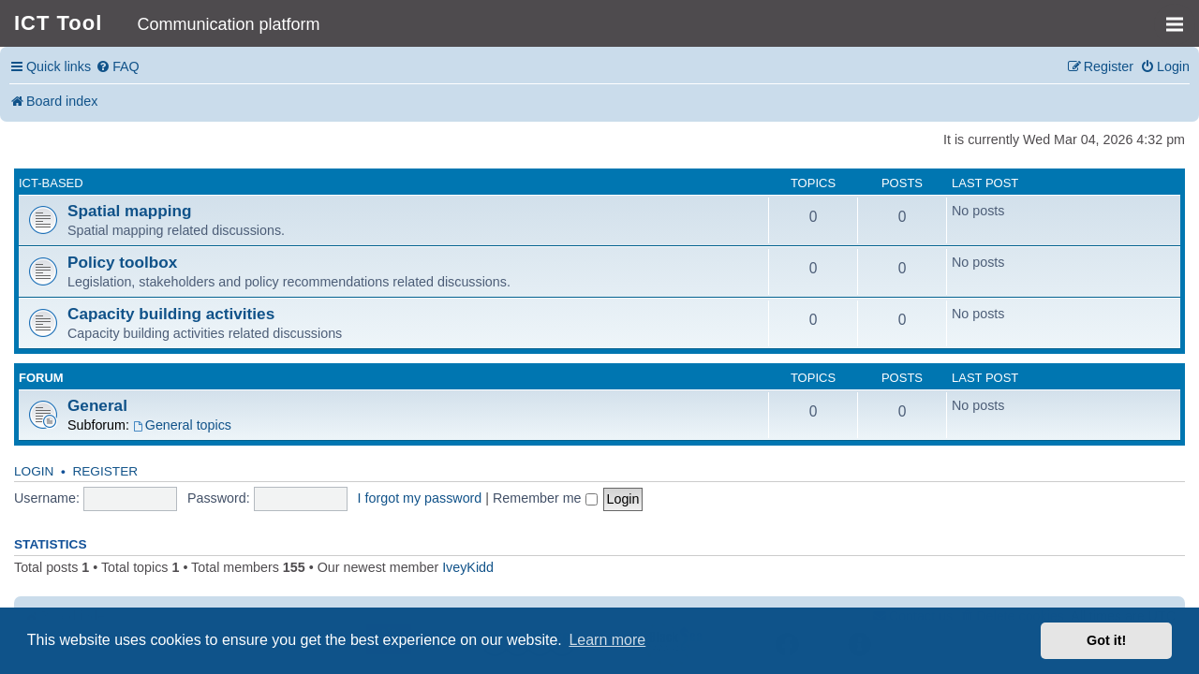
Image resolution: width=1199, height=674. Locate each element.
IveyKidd (468, 567)
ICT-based (51, 183)
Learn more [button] (607, 640)
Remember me (545, 498)
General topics (182, 425)
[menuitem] (118, 66)
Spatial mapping (129, 210)
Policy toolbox (122, 262)
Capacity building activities (170, 313)
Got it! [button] (1106, 640)
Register (105, 471)
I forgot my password (420, 498)
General (97, 405)
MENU (1180, 16)
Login (33, 471)
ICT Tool (58, 23)
